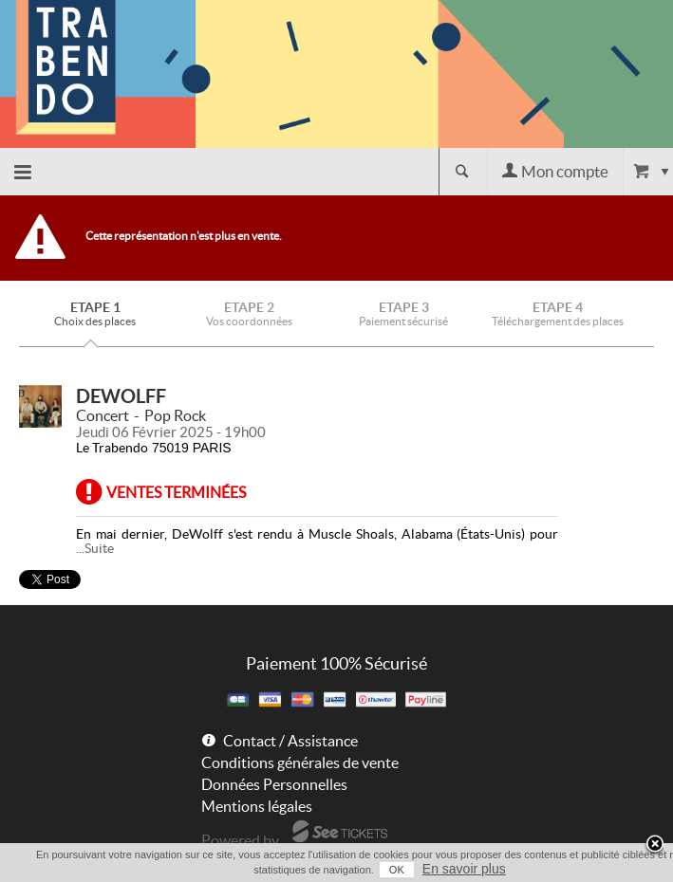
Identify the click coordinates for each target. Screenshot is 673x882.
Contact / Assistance (290, 740)
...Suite (95, 548)
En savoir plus (464, 868)
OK (396, 869)
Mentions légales (256, 806)
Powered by (240, 840)
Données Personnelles (274, 784)
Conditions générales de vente (300, 762)
